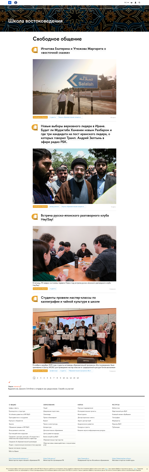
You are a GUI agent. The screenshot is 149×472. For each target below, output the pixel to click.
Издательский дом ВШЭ (119, 411)
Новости (15, 11)
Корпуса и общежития (16, 421)
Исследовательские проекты (87, 411)
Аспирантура (47, 427)
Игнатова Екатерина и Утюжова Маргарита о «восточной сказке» (73, 50)
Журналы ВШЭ (116, 424)
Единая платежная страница (17, 448)
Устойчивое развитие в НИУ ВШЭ (19, 414)
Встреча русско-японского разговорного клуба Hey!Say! (75, 217)
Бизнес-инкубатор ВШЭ (50, 437)
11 (67, 378)
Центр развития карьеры (51, 433)
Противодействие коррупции (18, 433)
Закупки (11, 424)
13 (74, 378)
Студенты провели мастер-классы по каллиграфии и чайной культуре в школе (70, 299)
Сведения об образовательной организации (23, 442)
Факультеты (71, 8)
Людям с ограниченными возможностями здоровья (25, 445)
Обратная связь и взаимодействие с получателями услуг (59, 444)
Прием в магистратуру (50, 424)
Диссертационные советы (86, 417)
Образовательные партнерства (53, 440)
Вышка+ (45, 421)
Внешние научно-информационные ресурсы (91, 430)
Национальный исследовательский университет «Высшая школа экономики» (35, 8)
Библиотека (116, 408)
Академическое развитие (86, 424)
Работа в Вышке (14, 451)
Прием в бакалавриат (50, 417)
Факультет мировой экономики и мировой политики (99, 8)
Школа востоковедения (131, 8)
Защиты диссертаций (84, 421)
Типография (116, 417)
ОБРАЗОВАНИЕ (49, 405)
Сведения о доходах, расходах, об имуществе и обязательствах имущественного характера (24, 437)
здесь (106, 468)
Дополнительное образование (53, 430)
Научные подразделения (85, 408)
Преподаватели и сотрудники (18, 417)
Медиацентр (116, 421)
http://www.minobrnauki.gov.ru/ (18, 458)
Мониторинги (82, 414)
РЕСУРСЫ (116, 405)
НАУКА (80, 405)
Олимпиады (47, 414)
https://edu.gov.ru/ (49, 458)
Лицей (45, 408)
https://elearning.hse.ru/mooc (121, 458)
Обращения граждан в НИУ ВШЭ (19, 427)
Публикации (116, 427)
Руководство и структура (17, 411)
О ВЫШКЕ (12, 405)
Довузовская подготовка (51, 411)
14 (78, 378)
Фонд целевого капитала (17, 430)
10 (64, 378)
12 (71, 378)
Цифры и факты (14, 408)
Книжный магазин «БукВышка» (121, 414)
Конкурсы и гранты (84, 427)
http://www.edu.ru (83, 458)
